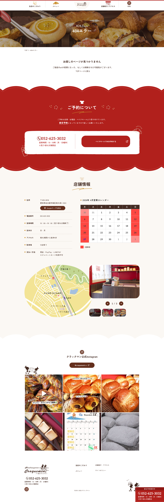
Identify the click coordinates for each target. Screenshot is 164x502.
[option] (114, 281)
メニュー (79, 471)
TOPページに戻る (82, 71)
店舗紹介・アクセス (103, 465)
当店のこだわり (82, 465)
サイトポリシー (101, 470)
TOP (26, 50)
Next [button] (121, 303)
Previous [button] (108, 303)
